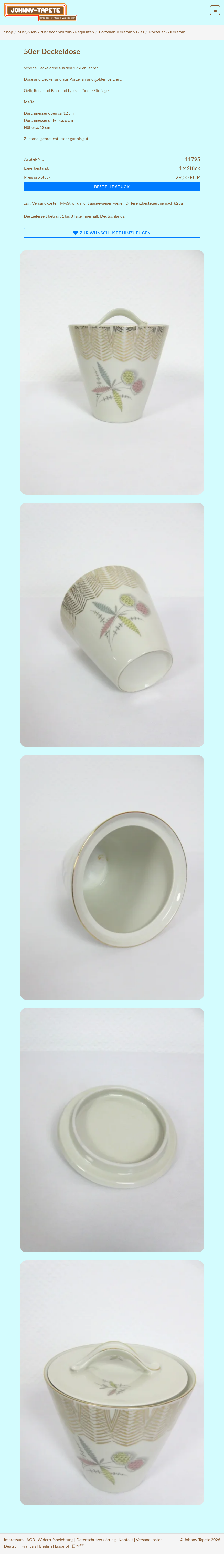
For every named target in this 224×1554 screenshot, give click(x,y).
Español (62, 1545)
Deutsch (11, 1545)
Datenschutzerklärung (96, 1539)
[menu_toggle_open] (215, 10)
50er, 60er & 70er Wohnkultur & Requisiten (56, 31)
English (45, 1545)
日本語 (78, 1545)
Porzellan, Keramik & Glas (121, 31)
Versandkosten (45, 202)
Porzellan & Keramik (167, 31)
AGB (30, 1539)
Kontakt (126, 1539)
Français (29, 1545)
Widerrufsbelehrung (55, 1539)
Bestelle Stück (112, 186)
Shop (8, 31)
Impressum (14, 1539)
